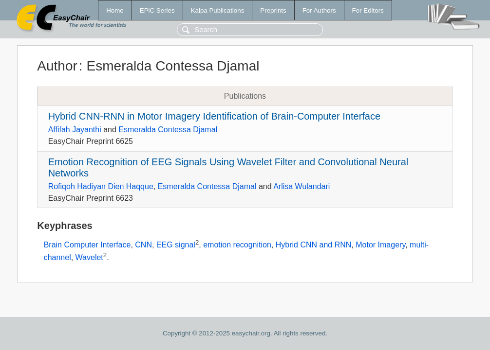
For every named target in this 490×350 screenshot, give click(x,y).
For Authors (319, 10)
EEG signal (175, 245)
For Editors (368, 10)
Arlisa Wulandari (301, 186)
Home (115, 10)
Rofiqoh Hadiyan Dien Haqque (100, 186)
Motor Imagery (380, 245)
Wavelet (89, 257)
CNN (143, 245)
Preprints (273, 10)
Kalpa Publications (218, 10)
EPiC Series (157, 10)
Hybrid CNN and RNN (314, 245)
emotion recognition (237, 245)
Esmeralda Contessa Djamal (167, 129)
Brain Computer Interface (87, 245)
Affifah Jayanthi (74, 129)
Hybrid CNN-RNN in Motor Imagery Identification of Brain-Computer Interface (214, 116)
